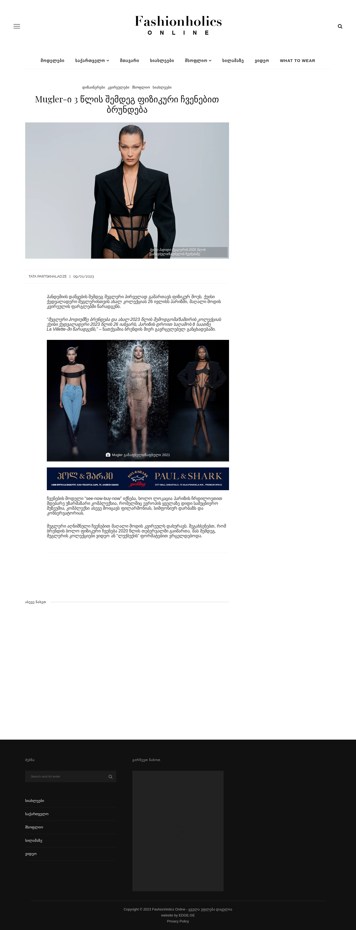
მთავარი (129, 60)
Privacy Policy (178, 921)
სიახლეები (162, 60)
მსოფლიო (196, 60)
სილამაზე (233, 60)
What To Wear (297, 60)
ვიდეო (262, 60)
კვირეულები (118, 87)
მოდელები (52, 60)
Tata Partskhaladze (48, 276)
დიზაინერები (93, 87)
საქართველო (90, 60)
